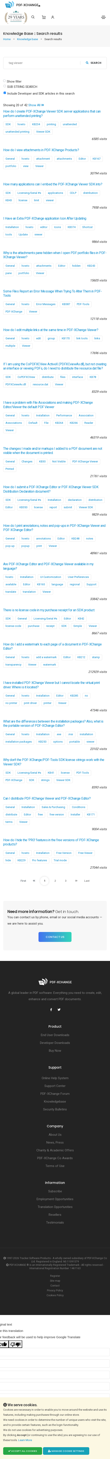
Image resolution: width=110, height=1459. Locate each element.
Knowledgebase (55, 1101)
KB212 (81, 657)
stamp (96, 657)
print (39, 545)
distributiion (90, 192)
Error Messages (45, 304)
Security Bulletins (55, 1109)
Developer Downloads (55, 1043)
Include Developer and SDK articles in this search (41, 93)
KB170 (66, 338)
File (46, 422)
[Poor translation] (15, 1344)
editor (43, 227)
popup (25, 545)
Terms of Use (55, 1166)
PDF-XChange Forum (55, 1094)
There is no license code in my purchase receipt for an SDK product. (49, 610)
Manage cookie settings (66, 1451)
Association (86, 415)
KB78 (93, 377)
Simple (77, 626)
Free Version (64, 852)
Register (55, 1275)
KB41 (51, 772)
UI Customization (50, 577)
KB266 (74, 422)
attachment (43, 158)
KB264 (59, 422)
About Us (55, 1135)
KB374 (72, 227)
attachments (64, 158)
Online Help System (55, 1078)
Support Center (55, 1086)
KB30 (42, 461)
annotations (43, 538)
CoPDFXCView (26, 377)
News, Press (55, 1142)
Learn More (25, 1440)
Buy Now (55, 1051)
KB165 (41, 584)
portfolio (11, 166)
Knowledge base (27, 39)
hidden (76, 265)
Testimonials (55, 1222)
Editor (82, 158)
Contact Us (55, 937)
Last (86, 880)
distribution (95, 499)
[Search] (33, 17)
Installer (75, 814)
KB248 (75, 538)
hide (8, 860)
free (40, 814)
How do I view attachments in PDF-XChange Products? (41, 150)
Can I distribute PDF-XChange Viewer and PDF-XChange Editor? (47, 798)
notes (89, 538)
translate (11, 591)
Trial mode (60, 860)
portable (74, 741)
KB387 (66, 304)
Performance (64, 415)
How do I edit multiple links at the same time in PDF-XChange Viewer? (50, 330)
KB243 (91, 265)
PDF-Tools (83, 304)
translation (29, 591)
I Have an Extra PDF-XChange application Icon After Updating (44, 218)
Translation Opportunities (55, 1207)
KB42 (81, 618)
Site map (55, 1280)
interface (77, 377)
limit (36, 200)
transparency (13, 664)
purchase (33, 626)
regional (75, 584)
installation (86, 734)
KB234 (36, 124)
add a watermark (46, 657)
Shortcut (87, 227)
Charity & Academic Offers (55, 1150)
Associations (14, 422)
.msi (70, 734)
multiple (10, 345)
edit (38, 338)
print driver (30, 703)
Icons (57, 227)
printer (47, 703)
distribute (48, 377)
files (62, 377)
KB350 (23, 507)
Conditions (78, 807)
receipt (50, 626)
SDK (8, 124)
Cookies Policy (55, 1295)
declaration (75, 499)
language (57, 584)
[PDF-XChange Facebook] (51, 1010)
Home (7, 39)
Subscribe (55, 1191)
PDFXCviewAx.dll (16, 384)
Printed (10, 468)
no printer (11, 703)
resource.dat (40, 384)
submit (68, 507)
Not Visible (59, 461)
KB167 (96, 158)
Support (91, 584)
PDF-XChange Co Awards (55, 1158)
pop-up (10, 545)
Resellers (55, 1215)
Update (23, 234)
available (11, 584)
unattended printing (17, 131)
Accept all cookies (22, 1451)
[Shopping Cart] (43, 17)
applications (55, 192)
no (86, 695)
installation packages (19, 741)
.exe (58, 734)
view (26, 166)
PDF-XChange (14, 311)
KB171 (91, 814)
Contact (55, 1285)
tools (9, 234)
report (53, 507)
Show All (36, 105)
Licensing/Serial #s (29, 192)
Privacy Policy (55, 1290)
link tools (82, 338)
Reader (88, 422)
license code (13, 626)
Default (33, 422)
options (58, 741)
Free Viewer (85, 852)
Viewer (39, 166)
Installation (12, 227)
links (97, 338)
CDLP (73, 192)
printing (51, 124)
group (51, 338)
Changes (27, 461)
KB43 (9, 200)
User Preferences (78, 577)
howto (21, 124)
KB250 (42, 741)
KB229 (21, 860)
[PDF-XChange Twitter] (59, 1010)
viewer (50, 200)
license (23, 200)
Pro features (39, 860)
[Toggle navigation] (103, 17)
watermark (49, 664)
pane (9, 273)
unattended (70, 124)
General (10, 158)
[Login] (52, 17)
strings (45, 780)
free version (57, 814)
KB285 (74, 695)
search (93, 63)
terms (9, 821)
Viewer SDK (43, 131)
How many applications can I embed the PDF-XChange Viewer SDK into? (52, 184)
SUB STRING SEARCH (22, 87)
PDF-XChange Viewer (85, 461)
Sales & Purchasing (53, 807)
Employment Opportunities (55, 1199)
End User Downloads (55, 1035)
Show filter (14, 81)
